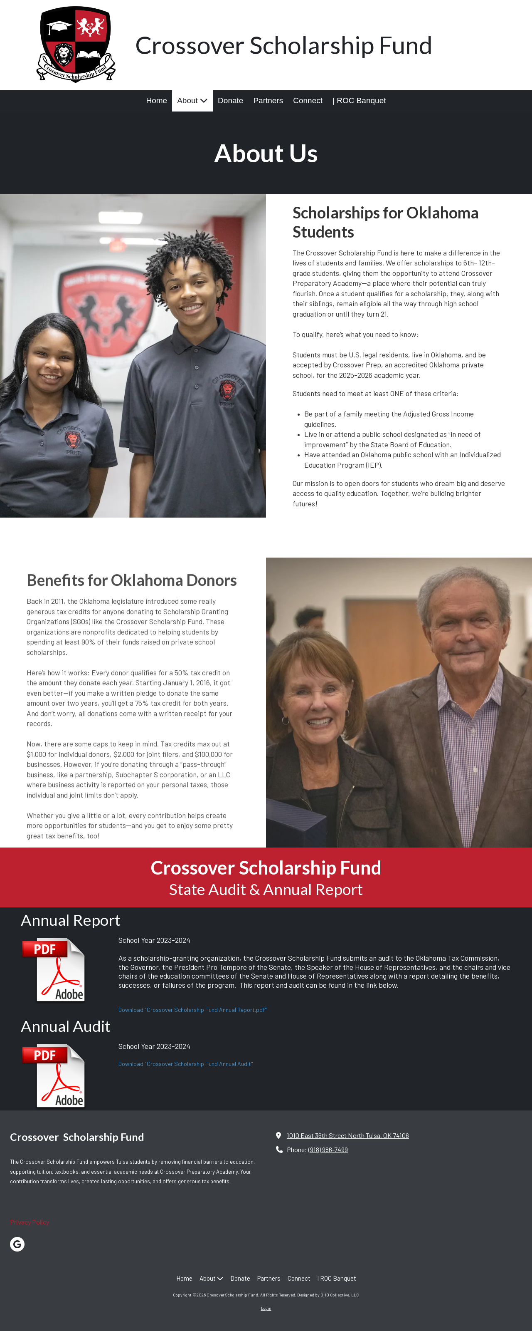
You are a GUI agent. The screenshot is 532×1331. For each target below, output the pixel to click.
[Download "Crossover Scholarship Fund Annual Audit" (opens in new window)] (66, 1076)
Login (266, 1308)
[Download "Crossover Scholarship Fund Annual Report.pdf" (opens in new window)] (66, 970)
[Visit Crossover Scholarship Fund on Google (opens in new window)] (17, 1244)
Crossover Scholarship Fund (284, 44)
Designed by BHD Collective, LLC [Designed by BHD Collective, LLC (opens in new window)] (328, 1294)
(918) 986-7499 (328, 1149)
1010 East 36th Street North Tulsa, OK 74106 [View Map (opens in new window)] (348, 1135)
